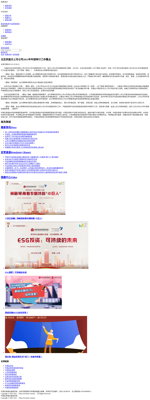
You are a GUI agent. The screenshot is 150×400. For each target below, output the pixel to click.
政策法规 (8, 20)
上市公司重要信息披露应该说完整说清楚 (20, 141)
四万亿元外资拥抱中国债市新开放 (17, 145)
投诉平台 (8, 44)
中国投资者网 (10, 370)
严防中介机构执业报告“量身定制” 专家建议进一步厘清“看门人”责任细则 (31, 157)
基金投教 (5, 24)
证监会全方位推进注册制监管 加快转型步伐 (21, 159)
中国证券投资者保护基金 (14, 368)
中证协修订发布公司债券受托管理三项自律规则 (22, 166)
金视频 (3, 36)
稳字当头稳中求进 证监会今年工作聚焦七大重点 (22, 163)
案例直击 (8, 32)
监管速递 (8, 8)
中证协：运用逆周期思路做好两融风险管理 (21, 134)
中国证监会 (9, 366)
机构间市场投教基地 (12, 385)
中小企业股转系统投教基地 (15, 383)
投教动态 (8, 54)
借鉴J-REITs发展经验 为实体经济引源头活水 (21, 138)
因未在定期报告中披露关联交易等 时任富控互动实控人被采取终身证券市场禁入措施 (36, 172)
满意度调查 (5, 48)
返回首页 (4, 52)
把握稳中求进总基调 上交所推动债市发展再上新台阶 (24, 147)
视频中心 (8, 18)
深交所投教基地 (11, 374)
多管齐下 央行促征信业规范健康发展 (18, 136)
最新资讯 (8, 6)
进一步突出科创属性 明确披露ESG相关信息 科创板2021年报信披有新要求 (32, 132)
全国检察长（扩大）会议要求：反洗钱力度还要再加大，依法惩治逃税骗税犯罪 (34, 168)
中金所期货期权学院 (12, 381)
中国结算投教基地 (11, 387)
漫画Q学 (8, 15)
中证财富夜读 (15, 24)
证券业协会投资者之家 (13, 377)
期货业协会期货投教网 (13, 379)
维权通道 (8, 42)
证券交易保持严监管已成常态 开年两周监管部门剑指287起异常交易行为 (31, 170)
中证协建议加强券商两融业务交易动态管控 (21, 161)
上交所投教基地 (11, 372)
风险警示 (8, 30)
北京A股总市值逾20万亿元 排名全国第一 (20, 143)
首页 (2, 54)
